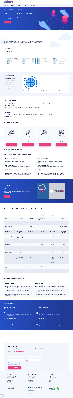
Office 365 (30, 382)
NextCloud (20, 213)
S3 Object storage (10, 380)
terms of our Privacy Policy (12, 364)
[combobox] (27, 360)
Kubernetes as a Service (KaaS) (33, 378)
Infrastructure (51, 378)
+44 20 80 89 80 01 (62, 2)
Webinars (50, 384)
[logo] (8, 1)
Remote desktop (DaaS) (32, 376)
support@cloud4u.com (32, 390)
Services (12, 5)
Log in (53, 1)
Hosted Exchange (31, 377)
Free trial (25, 5)
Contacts (33, 1)
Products (5, 5)
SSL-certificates (30, 381)
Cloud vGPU (9, 378)
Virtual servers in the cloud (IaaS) (12, 376)
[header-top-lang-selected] (68, 2)
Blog (23, 1)
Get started (11, 144)
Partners (18, 5)
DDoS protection (9, 381)
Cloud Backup (30, 380)
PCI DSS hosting (9, 382)
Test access (51, 376)
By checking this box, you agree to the (15, 363)
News (50, 380)
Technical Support (52, 377)
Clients (28, 1)
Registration (47, 1)
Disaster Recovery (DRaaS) (11, 377)
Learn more (7, 196)
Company (32, 5)
